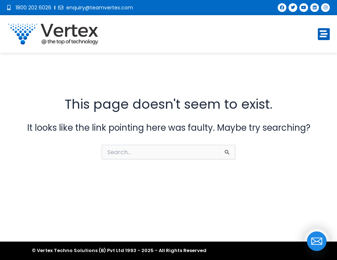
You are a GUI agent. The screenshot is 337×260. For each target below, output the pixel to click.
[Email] (317, 241)
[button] (324, 34)
